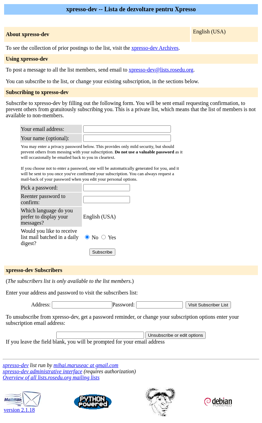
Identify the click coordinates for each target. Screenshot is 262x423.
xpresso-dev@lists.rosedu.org (161, 70)
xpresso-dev (16, 365)
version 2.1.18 (22, 407)
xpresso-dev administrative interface (42, 371)
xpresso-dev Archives (154, 48)
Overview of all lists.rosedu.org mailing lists (51, 377)
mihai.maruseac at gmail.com (86, 365)
